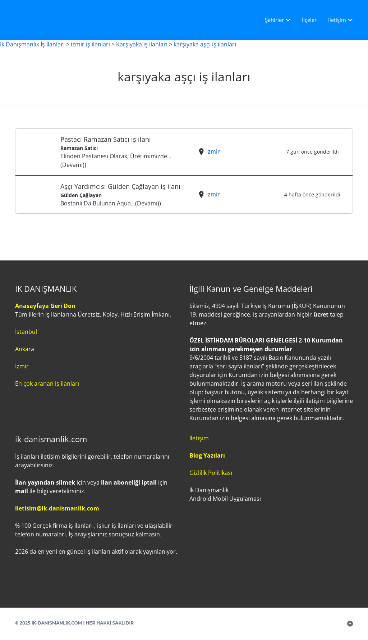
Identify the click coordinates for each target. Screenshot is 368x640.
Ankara (24, 349)
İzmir (22, 366)
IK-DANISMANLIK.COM (57, 623)
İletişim (337, 19)
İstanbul (26, 332)
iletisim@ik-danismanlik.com (57, 508)
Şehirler (274, 19)
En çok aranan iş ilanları (47, 383)
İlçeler (309, 19)
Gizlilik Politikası (210, 473)
